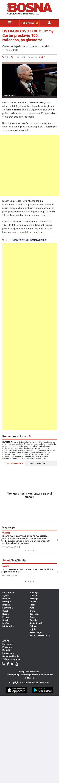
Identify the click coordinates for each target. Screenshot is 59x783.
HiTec (32, 605)
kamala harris (38, 240)
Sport (5, 611)
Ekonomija (7, 608)
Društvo (6, 623)
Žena (32, 617)
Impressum (8, 653)
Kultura (33, 595)
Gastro (33, 601)
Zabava (33, 626)
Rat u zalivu (8, 592)
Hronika (6, 605)
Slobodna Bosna (30, 682)
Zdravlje (34, 598)
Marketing (7, 644)
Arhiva (5, 641)
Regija (5, 614)
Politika (6, 598)
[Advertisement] (29, 165)
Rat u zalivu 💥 (29, 23)
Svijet (5, 620)
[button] (53, 64)
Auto (32, 608)
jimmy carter (20, 240)
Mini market (8, 626)
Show (32, 611)
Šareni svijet (36, 632)
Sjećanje (34, 592)
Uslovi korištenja (10, 656)
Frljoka (33, 629)
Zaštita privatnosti (11, 659)
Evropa (5, 617)
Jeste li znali (36, 623)
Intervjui (6, 601)
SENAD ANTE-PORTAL (40, 635)
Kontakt (6, 650)
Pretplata (7, 647)
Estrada (33, 620)
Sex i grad (34, 614)
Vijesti (5, 595)
